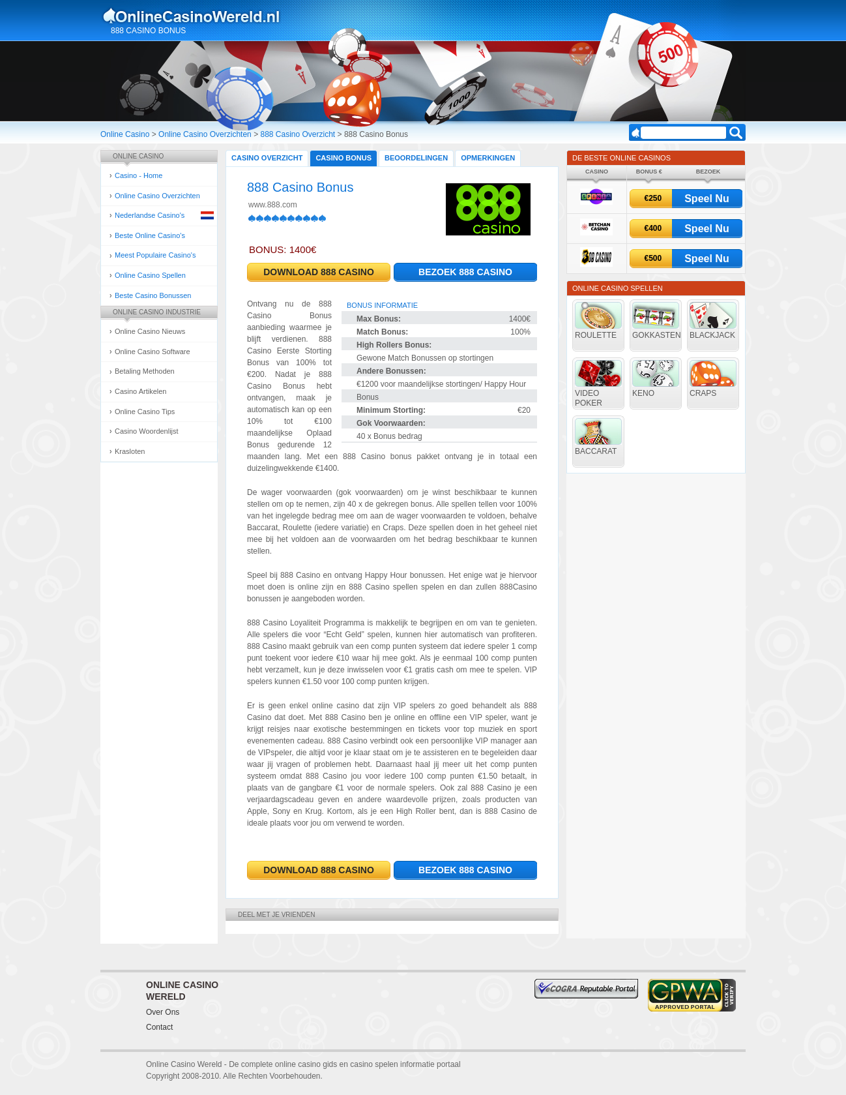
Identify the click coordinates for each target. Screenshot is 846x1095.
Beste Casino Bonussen (153, 295)
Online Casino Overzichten (205, 134)
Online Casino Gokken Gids (197, 15)
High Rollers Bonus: (394, 345)
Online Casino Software (152, 351)
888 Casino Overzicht (297, 134)
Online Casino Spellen (150, 275)
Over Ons (162, 1012)
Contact (159, 1027)
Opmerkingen (488, 158)
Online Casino (124, 134)
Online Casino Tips (145, 411)
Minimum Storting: (391, 410)
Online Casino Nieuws (150, 331)
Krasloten (130, 451)
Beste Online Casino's (150, 235)
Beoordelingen (416, 158)
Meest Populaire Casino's (155, 255)
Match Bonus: (382, 332)
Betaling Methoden (145, 371)
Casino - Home (138, 175)
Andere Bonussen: (391, 371)
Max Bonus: (379, 318)
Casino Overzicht (266, 158)
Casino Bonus (343, 158)
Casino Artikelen (141, 391)
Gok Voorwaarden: (391, 423)
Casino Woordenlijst (147, 431)
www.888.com (272, 204)
